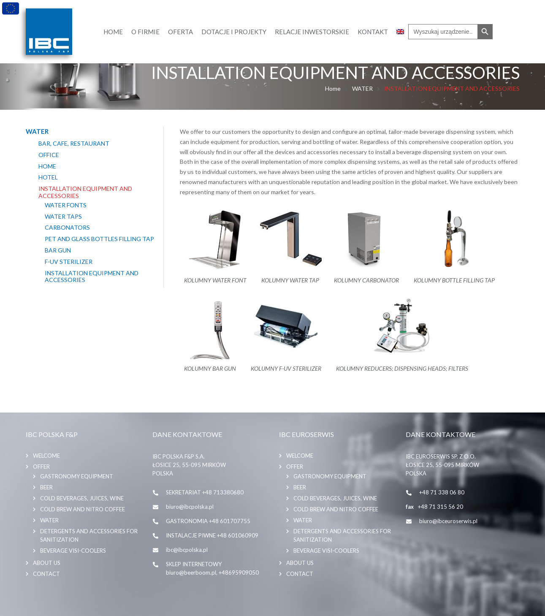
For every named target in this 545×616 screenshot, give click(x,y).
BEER (46, 487)
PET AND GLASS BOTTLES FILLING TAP (99, 239)
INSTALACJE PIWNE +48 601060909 (212, 535)
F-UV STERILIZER (68, 261)
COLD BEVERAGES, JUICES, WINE (82, 498)
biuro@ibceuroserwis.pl (448, 521)
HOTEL (48, 177)
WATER (362, 88)
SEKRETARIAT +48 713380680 (205, 492)
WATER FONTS (66, 205)
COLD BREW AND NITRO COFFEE (82, 509)
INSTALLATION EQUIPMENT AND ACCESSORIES (85, 192)
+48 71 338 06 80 (441, 492)
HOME (47, 166)
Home (333, 88)
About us (46, 562)
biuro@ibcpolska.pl (190, 506)
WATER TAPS (63, 216)
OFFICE (48, 155)
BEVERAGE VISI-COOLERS (73, 550)
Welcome (46, 455)
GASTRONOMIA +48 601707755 (208, 521)
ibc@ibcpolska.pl (187, 549)
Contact (46, 573)
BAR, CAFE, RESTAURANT (73, 143)
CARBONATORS (67, 227)
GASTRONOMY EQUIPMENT (76, 476)
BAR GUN (58, 250)
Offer (41, 466)
